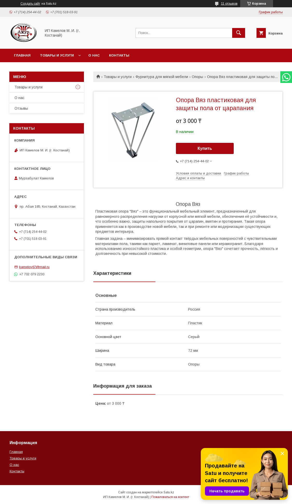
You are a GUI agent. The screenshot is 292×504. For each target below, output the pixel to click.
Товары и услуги (57, 55)
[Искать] (238, 33)
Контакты (119, 55)
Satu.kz (168, 492)
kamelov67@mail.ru (34, 267)
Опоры (197, 77)
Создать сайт (30, 3)
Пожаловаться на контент (170, 497)
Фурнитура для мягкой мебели (162, 77)
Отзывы (21, 108)
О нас (94, 55)
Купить (205, 148)
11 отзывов (229, 3)
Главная (22, 55)
